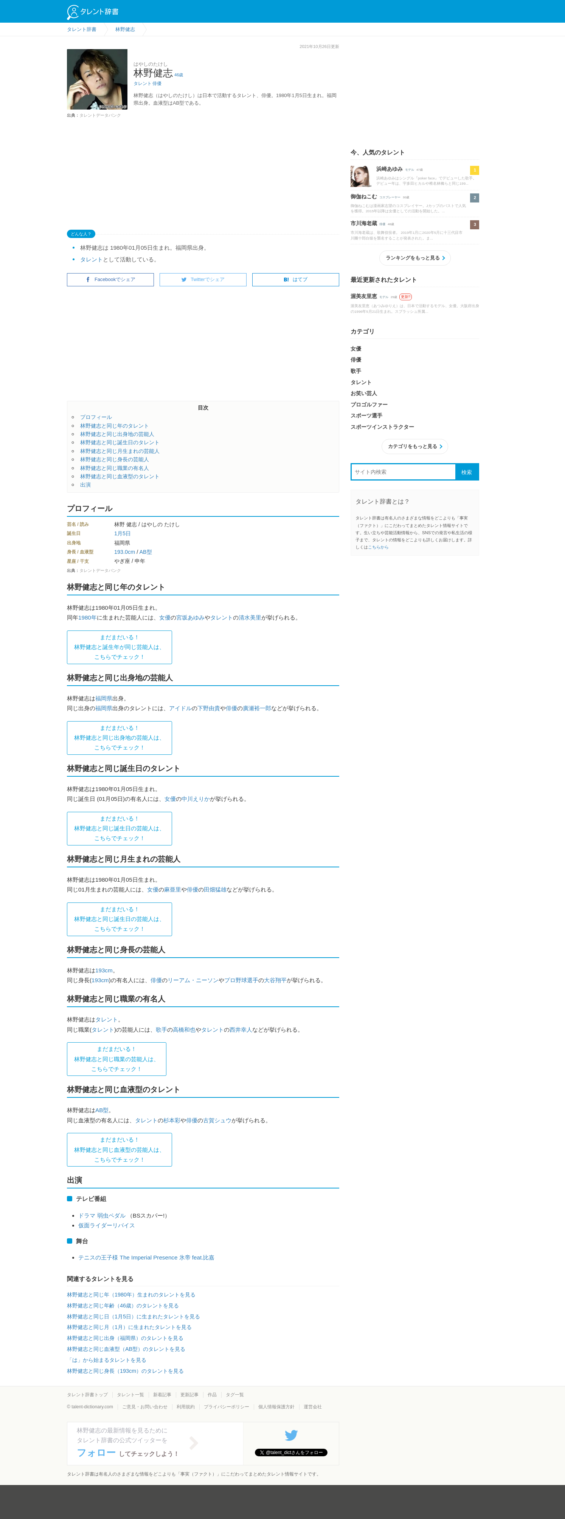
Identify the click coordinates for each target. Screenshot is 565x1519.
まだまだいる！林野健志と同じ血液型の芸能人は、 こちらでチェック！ (119, 1149)
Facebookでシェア (110, 279)
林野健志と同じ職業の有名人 (114, 468)
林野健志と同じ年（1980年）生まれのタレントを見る (131, 1295)
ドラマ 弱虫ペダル (101, 1215)
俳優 (156, 83)
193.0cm (124, 552)
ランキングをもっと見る (413, 258)
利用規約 (186, 1406)
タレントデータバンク (100, 115)
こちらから (378, 547)
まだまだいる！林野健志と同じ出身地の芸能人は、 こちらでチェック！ (119, 738)
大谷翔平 (275, 980)
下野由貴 (208, 708)
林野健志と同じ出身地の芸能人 (117, 434)
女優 (165, 617)
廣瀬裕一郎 (257, 708)
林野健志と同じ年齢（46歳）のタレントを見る (123, 1306)
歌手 (161, 1029)
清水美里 (250, 617)
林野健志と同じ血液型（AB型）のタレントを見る (126, 1349)
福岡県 (103, 698)
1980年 (87, 617)
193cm (104, 970)
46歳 (178, 75)
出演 (85, 485)
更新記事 (189, 1394)
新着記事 (162, 1394)
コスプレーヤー (389, 197)
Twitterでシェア (203, 279)
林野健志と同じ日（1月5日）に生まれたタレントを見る (133, 1316)
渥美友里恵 (364, 296)
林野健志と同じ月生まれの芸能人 (120, 451)
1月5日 (122, 533)
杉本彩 (171, 1120)
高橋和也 (184, 1029)
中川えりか (196, 799)
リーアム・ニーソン (193, 980)
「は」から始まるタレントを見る (106, 1360)
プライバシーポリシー (226, 1406)
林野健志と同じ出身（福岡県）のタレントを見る (125, 1338)
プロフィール (96, 417)
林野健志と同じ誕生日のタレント (120, 442)
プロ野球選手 (241, 980)
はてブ (295, 279)
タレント (142, 83)
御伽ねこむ (364, 196)
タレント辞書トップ (87, 1394)
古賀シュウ (217, 1120)
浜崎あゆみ (389, 169)
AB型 (145, 552)
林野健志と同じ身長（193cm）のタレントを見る (125, 1371)
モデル (409, 170)
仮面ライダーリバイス (106, 1225)
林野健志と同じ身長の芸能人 (114, 459)
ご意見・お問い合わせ (145, 1406)
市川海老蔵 (364, 223)
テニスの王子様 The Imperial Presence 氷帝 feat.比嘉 (146, 1257)
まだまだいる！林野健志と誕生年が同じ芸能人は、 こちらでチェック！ (119, 647)
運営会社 (313, 1406)
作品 (212, 1394)
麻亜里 (172, 889)
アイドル (180, 708)
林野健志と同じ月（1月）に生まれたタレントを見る (129, 1327)
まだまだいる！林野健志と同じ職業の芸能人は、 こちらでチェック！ (116, 1059)
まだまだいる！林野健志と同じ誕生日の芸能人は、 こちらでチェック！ (119, 828)
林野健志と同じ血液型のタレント (120, 476)
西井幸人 (241, 1029)
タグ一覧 (235, 1394)
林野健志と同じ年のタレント (114, 426)
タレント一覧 (130, 1394)
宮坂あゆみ (190, 617)
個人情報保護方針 (276, 1406)
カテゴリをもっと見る (412, 446)
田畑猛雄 (215, 889)
